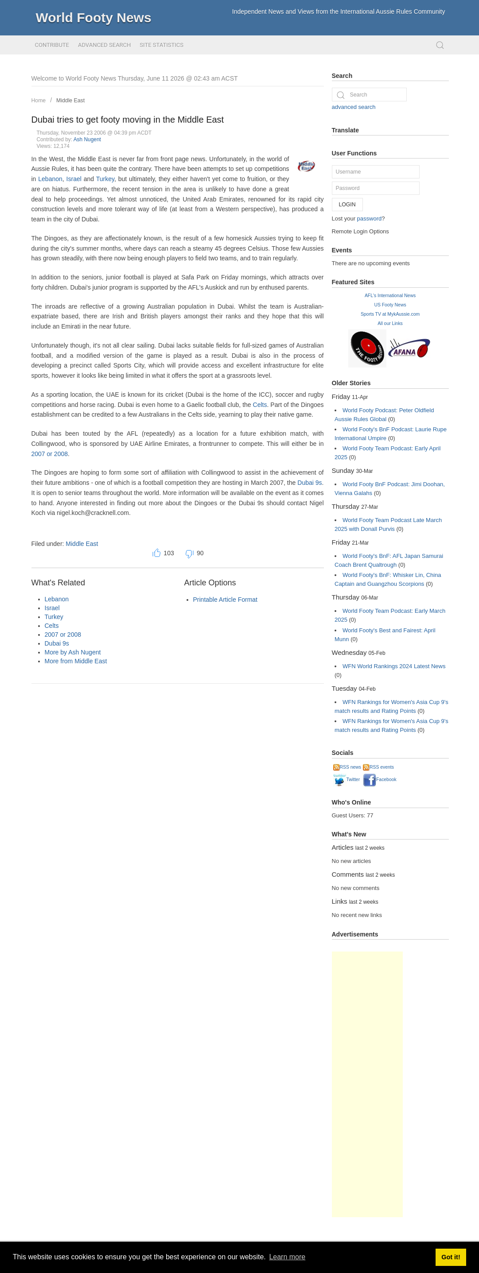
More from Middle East (76, 661)
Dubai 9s (309, 482)
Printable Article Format (225, 599)
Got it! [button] (450, 1257)
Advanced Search (104, 45)
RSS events (378, 767)
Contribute (52, 45)
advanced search (354, 107)
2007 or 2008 (49, 453)
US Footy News (390, 304)
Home (38, 100)
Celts (260, 404)
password (369, 218)
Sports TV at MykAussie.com (390, 314)
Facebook (380, 779)
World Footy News (94, 17)
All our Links (390, 323)
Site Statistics (161, 45)
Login (347, 204)
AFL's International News (390, 295)
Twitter (346, 779)
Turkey (105, 178)
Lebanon (50, 178)
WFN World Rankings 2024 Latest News (394, 666)
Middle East (70, 100)
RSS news (347, 767)
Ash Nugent (87, 139)
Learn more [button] (287, 1257)
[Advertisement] (367, 1084)
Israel (74, 178)
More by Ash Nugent (73, 652)
